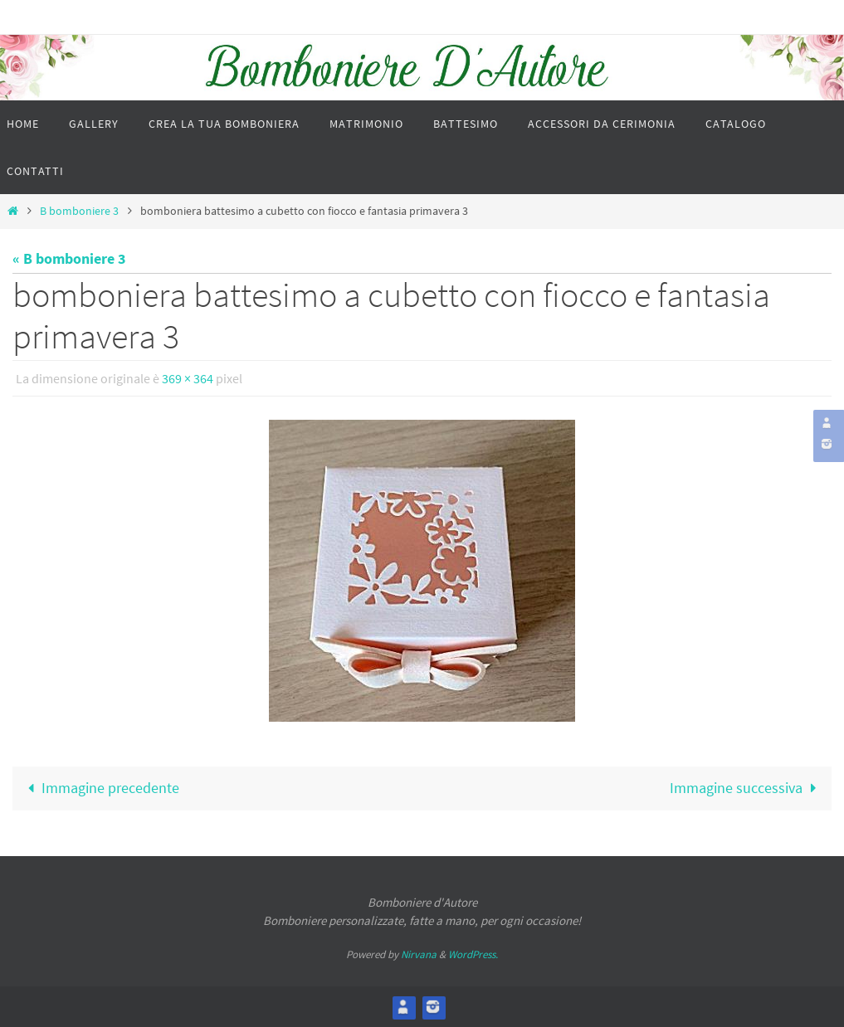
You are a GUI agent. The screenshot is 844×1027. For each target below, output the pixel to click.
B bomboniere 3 (79, 210)
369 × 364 (187, 378)
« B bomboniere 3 (69, 258)
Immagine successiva (746, 787)
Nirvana (419, 954)
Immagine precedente (100, 787)
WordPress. (473, 954)
